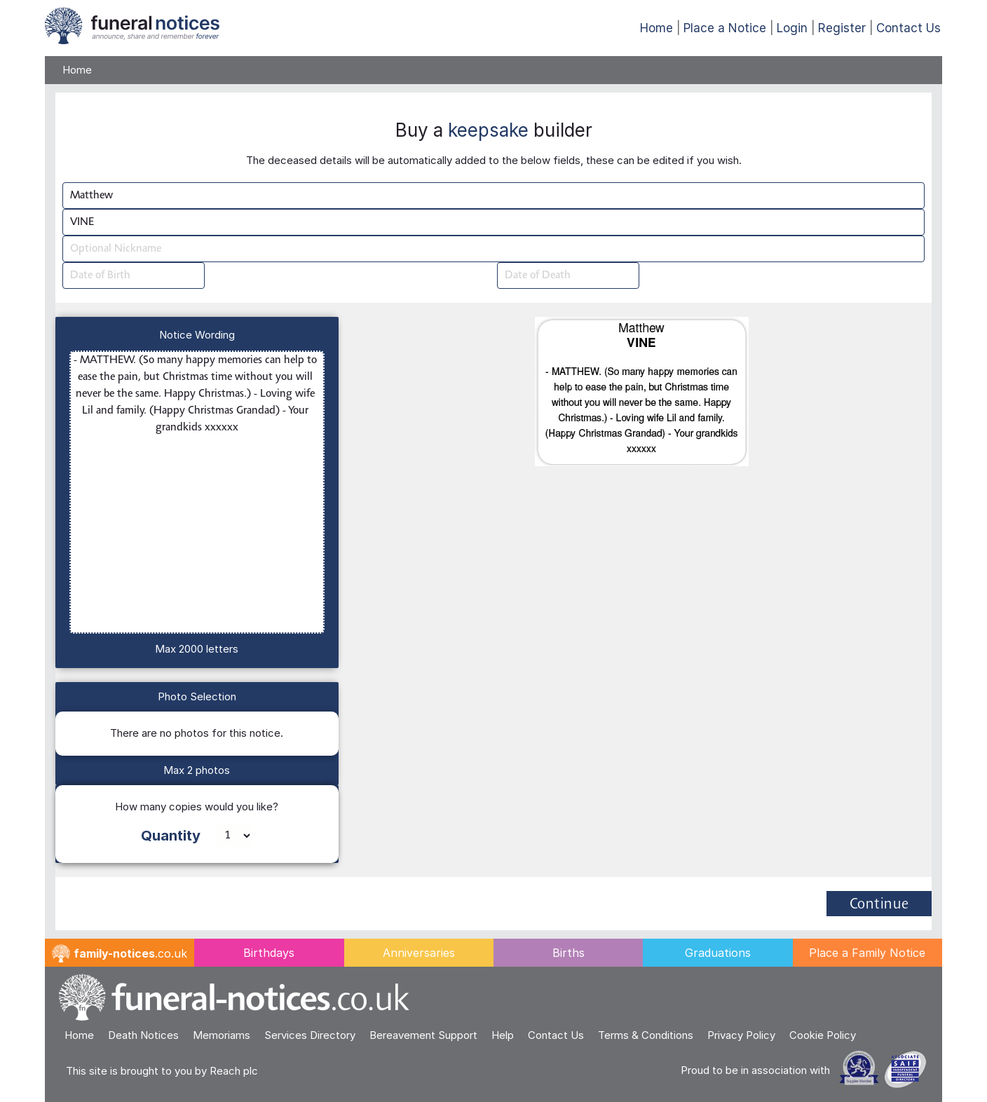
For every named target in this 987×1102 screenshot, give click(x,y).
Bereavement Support (423, 1035)
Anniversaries (419, 953)
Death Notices (143, 1035)
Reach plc (234, 1070)
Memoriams (221, 1035)
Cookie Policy (822, 1035)
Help (502, 1035)
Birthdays (268, 953)
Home (656, 28)
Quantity (170, 835)
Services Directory (309, 1035)
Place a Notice (724, 28)
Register (842, 28)
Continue (879, 905)
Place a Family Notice (867, 953)
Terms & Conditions (645, 1035)
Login (792, 28)
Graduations (718, 953)
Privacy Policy (741, 1035)
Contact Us (908, 28)
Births (568, 953)
